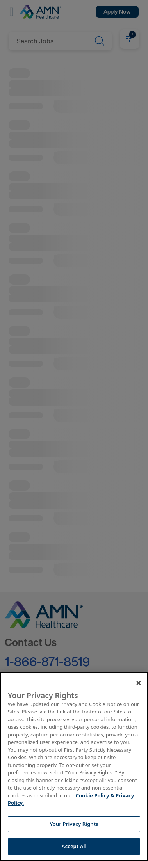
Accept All (74, 846)
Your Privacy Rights (74, 823)
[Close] (138, 683)
